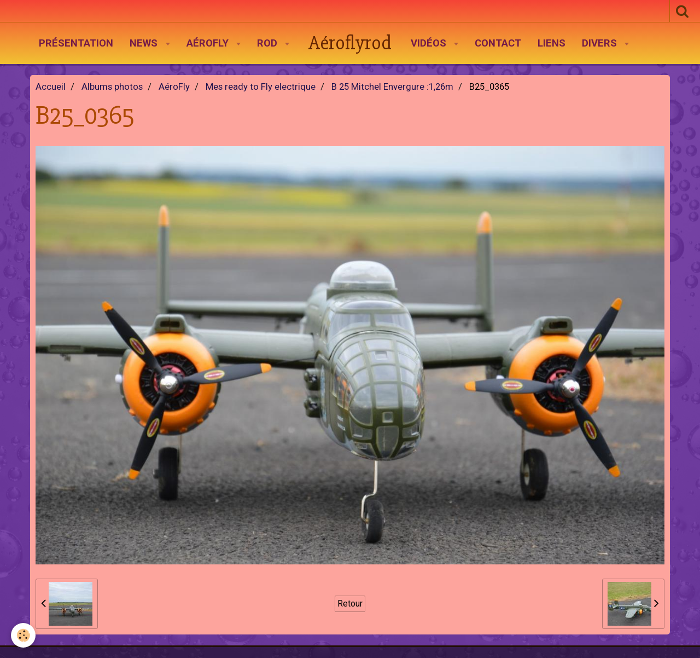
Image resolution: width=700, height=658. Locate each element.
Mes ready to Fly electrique (261, 87)
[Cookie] (23, 635)
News (145, 43)
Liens (551, 43)
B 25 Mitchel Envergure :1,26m (392, 87)
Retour (350, 603)
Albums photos (112, 87)
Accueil (51, 87)
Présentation (76, 43)
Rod (268, 43)
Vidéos (430, 43)
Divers (601, 43)
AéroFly (208, 43)
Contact (498, 43)
